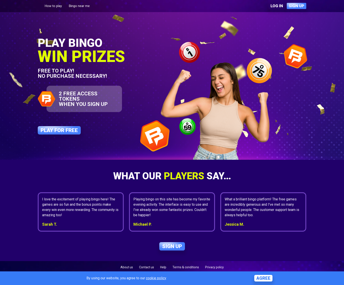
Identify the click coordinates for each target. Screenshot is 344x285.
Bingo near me (79, 6)
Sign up (296, 6)
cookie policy (156, 278)
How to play (53, 6)
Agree (263, 278)
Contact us (146, 267)
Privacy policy (214, 267)
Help (163, 267)
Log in (277, 6)
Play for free (59, 130)
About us (126, 267)
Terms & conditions (185, 267)
